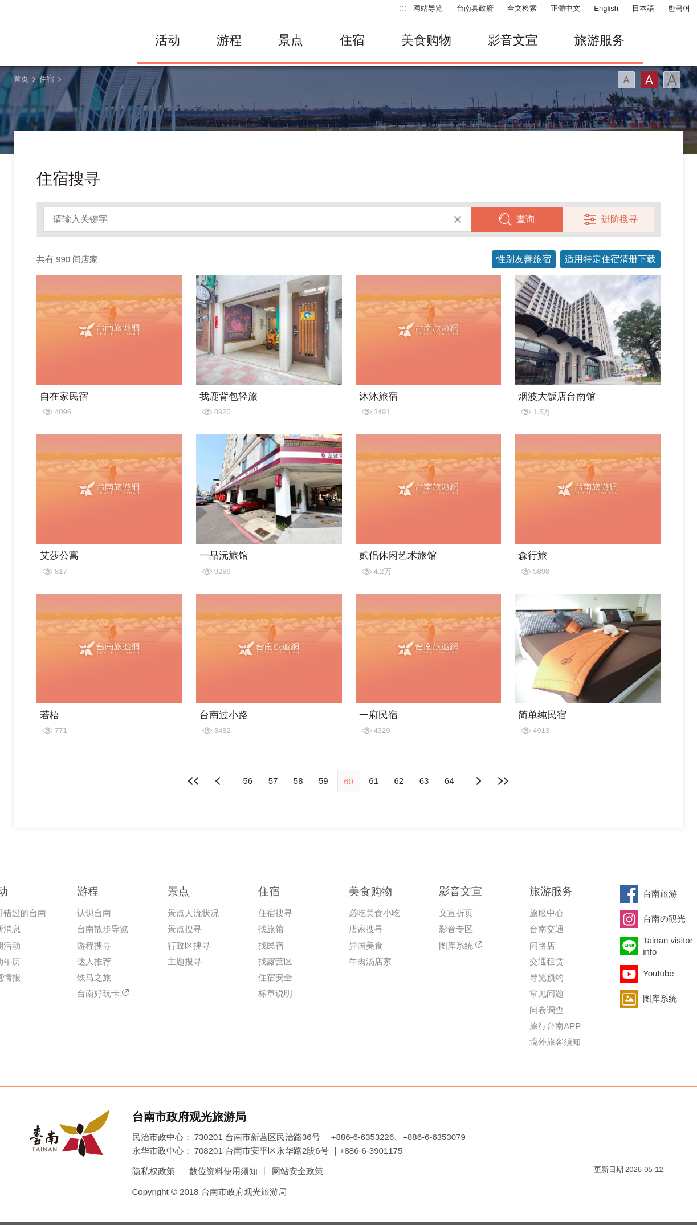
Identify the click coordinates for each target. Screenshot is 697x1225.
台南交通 (546, 929)
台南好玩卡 (98, 993)
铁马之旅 (94, 977)
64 (449, 781)
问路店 (542, 945)
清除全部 (457, 219)
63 (424, 781)
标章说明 (275, 993)
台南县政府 (475, 8)
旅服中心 (546, 913)
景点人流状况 (193, 913)
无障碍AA (643, 1190)
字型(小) (626, 79)
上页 (477, 781)
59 (323, 781)
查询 (525, 219)
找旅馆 (271, 929)
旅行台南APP (555, 1026)
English (606, 8)
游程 (229, 40)
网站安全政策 (297, 1171)
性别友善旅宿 (523, 259)
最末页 (502, 781)
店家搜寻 (366, 929)
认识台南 (94, 913)
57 (273, 781)
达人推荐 (94, 961)
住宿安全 (275, 977)
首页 (21, 79)
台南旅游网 (62, 40)
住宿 (352, 40)
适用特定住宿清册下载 (610, 259)
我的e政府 (602, 1190)
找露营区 (275, 961)
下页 (219, 781)
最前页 (194, 781)
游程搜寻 (94, 945)
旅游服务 (599, 40)
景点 (290, 40)
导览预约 (546, 977)
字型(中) (649, 79)
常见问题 (546, 993)
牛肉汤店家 (370, 961)
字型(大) (671, 79)
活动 (167, 40)
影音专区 (456, 929)
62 (399, 781)
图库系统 (456, 945)
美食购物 (426, 40)
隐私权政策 (153, 1171)
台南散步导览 (102, 929)
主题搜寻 (185, 961)
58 (298, 781)
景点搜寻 (185, 929)
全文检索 (522, 8)
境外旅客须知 (555, 1042)
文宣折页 (456, 913)
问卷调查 (546, 1010)
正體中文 (565, 8)
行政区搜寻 (189, 945)
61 (373, 781)
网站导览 (428, 8)
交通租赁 (546, 961)
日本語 (643, 8)
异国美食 (366, 945)
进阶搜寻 (619, 219)
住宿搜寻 (275, 913)
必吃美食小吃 (374, 913)
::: (402, 8)
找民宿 (271, 945)
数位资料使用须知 (223, 1171)
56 (247, 781)
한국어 (679, 8)
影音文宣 (513, 40)
